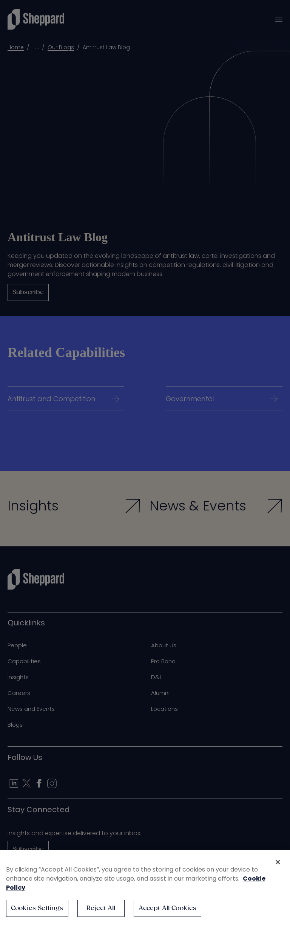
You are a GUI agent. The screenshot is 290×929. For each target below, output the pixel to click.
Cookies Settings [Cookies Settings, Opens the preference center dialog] (37, 908)
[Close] (278, 862)
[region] (145, 889)
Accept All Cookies (168, 908)
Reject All (101, 908)
